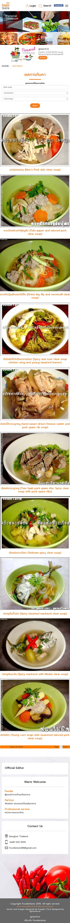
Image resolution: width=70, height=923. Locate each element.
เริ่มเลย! (43, 57)
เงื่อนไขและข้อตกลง (45, 906)
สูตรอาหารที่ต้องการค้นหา (35, 83)
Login (31, 6)
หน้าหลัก (5, 66)
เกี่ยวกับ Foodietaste (35, 920)
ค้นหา (35, 105)
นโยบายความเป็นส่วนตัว (26, 906)
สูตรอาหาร (35, 916)
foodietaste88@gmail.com (22, 848)
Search (45, 5)
